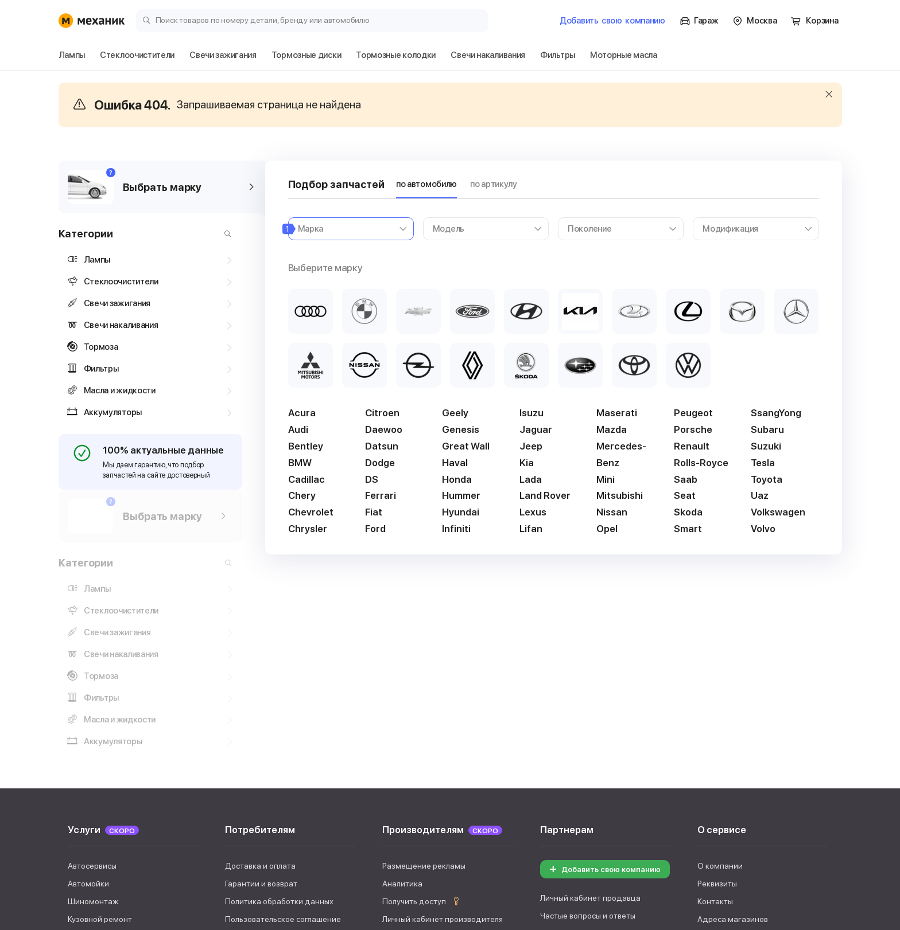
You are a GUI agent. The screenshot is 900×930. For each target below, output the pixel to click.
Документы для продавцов (591, 740)
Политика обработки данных (279, 708)
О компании (720, 672)
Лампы (78, 815)
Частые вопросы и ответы (587, 723)
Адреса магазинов (732, 725)
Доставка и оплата (260, 672)
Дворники (130, 815)
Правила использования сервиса (286, 743)
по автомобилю (426, 184)
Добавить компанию (612, 20)
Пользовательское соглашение (283, 725)
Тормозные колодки (384, 815)
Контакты (715, 708)
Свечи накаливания (482, 815)
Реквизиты (717, 690)
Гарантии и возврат (261, 690)
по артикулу (493, 184)
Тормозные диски (290, 815)
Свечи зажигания (201, 815)
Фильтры (633, 815)
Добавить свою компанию (603, 676)
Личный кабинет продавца (590, 705)
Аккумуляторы (568, 815)
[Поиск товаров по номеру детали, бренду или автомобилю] (312, 19)
